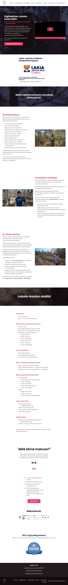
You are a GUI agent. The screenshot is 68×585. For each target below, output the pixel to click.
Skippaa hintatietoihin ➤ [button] (13, 44)
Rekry (32, 3)
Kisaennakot (18, 3)
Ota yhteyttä (26, 3)
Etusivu (12, 3)
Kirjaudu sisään (61, 3)
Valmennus (38, 3)
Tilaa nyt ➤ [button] (34, 501)
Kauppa (45, 3)
